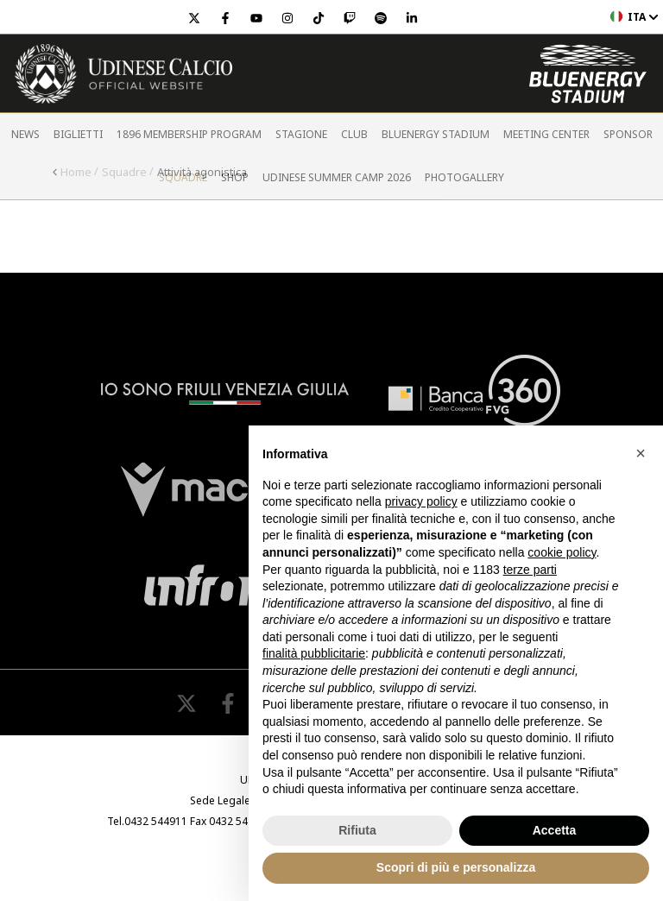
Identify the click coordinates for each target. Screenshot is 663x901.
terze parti (530, 570)
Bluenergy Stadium (435, 134)
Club (354, 134)
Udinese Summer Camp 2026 (336, 177)
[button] (640, 453)
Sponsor (628, 134)
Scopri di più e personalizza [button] (455, 867)
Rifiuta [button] (357, 830)
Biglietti (78, 134)
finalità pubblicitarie (313, 653)
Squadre (183, 177)
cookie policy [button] (561, 552)
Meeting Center (546, 134)
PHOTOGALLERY (464, 177)
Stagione (301, 134)
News (25, 134)
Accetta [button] (555, 830)
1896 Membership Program (189, 134)
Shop (235, 177)
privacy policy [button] (421, 501)
